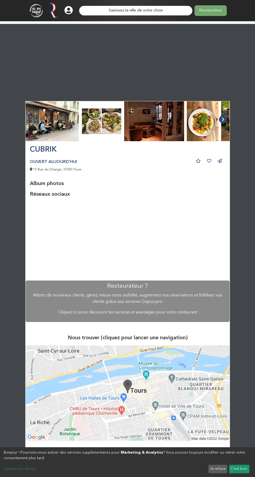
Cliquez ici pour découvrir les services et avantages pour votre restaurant (127, 312)
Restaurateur (210, 10)
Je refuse (218, 469)
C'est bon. (239, 469)
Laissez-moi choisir (20, 469)
